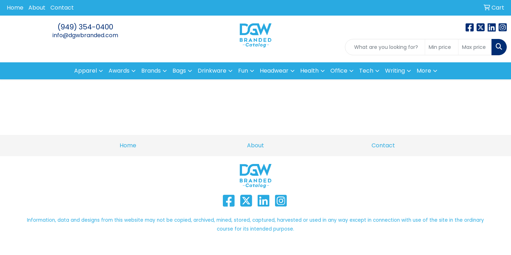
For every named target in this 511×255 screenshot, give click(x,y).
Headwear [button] (274, 71)
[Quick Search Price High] (475, 47)
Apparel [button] (85, 71)
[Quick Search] (385, 47)
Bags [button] (179, 71)
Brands (151, 71)
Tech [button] (366, 71)
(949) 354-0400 (85, 27)
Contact (62, 8)
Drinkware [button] (212, 71)
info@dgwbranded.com (85, 35)
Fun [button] (243, 71)
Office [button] (338, 71)
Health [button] (309, 71)
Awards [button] (119, 71)
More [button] (424, 71)
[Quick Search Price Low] (441, 47)
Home (15, 8)
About (36, 8)
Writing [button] (395, 71)
